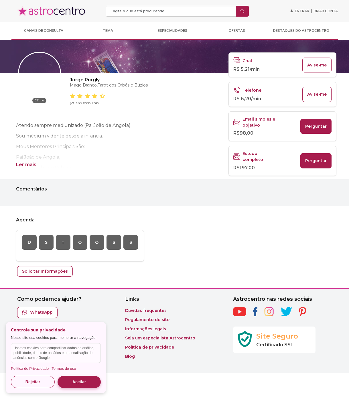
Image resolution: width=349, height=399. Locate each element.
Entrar (302, 11)
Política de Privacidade (30, 368)
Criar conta (325, 11)
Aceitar (79, 382)
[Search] (171, 11)
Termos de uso (64, 368)
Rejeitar (32, 382)
